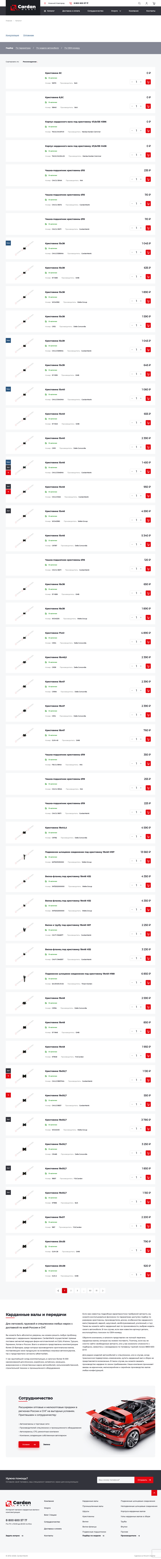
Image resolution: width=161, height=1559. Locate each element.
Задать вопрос (14, 1536)
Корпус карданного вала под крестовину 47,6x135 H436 (75, 146)
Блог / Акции (50, 1515)
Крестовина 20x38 (55, 1266)
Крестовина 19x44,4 (56, 828)
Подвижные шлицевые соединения (138, 1501)
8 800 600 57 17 (79, 3)
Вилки (85, 1521)
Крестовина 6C (53, 73)
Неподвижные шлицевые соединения (139, 1506)
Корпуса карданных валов (133, 1511)
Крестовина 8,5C (54, 97)
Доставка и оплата (71, 11)
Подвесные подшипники (94, 1532)
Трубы (124, 1521)
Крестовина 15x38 (55, 243)
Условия (29, 1444)
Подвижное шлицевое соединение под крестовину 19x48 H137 (79, 852)
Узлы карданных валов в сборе (135, 1516)
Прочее (124, 1532)
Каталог (49, 11)
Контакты (150, 11)
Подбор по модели (93, 1536)
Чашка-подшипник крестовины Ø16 (65, 560)
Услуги (116, 11)
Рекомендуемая (30, 62)
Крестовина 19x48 (55, 998)
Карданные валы (90, 1501)
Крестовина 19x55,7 (56, 1071)
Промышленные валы (92, 1506)
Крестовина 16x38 (55, 584)
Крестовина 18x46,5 (56, 657)
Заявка (46, 1444)
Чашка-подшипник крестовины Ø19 (65, 754)
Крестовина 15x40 (55, 389)
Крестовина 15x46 (55, 462)
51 (96, 1290)
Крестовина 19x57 (55, 1217)
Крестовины (88, 1516)
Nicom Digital (149, 1556)
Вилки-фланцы (89, 1527)
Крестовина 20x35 (55, 1241)
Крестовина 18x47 (55, 681)
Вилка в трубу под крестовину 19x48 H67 (68, 925)
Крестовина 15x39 (55, 341)
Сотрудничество (95, 11)
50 (90, 1290)
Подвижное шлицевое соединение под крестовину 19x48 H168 (80, 974)
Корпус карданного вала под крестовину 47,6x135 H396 (75, 122)
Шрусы (85, 1511)
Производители (130, 1536)
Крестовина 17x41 (54, 633)
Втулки (124, 1527)
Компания (134, 11)
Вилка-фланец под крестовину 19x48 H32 (68, 876)
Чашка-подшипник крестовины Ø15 (65, 170)
